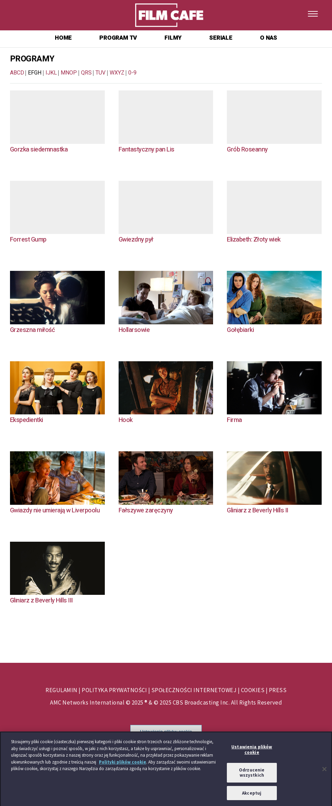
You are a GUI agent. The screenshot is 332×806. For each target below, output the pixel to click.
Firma (234, 420)
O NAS (268, 37)
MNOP (69, 73)
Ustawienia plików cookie (166, 731)
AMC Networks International (87, 702)
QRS (86, 73)
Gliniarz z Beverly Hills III (41, 600)
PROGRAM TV (118, 37)
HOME (63, 37)
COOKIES (253, 690)
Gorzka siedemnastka (39, 149)
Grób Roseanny (247, 149)
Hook (126, 420)
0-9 (132, 73)
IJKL (51, 73)
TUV (100, 73)
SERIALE (220, 37)
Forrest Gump (28, 239)
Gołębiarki (240, 330)
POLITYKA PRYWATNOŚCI (114, 690)
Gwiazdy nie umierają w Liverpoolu (55, 510)
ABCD (17, 73)
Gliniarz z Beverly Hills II (257, 510)
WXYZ (117, 73)
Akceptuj (251, 795)
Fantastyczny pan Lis (146, 149)
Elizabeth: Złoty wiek (254, 239)
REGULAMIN (62, 690)
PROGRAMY (32, 59)
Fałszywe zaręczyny (146, 510)
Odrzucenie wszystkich (251, 774)
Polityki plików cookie (122, 764)
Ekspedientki (26, 420)
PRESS (278, 690)
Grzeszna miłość (32, 330)
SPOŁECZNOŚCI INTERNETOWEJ (194, 690)
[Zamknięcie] (324, 771)
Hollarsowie (134, 330)
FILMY (173, 37)
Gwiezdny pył (136, 239)
